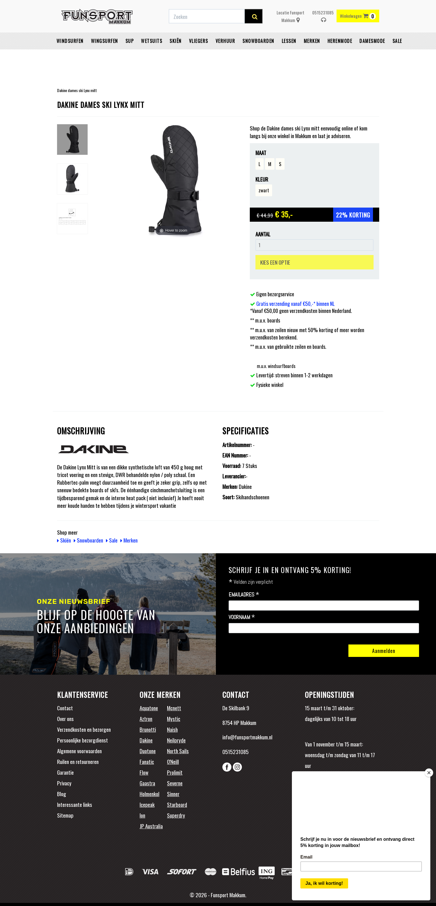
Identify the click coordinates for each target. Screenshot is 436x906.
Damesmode (372, 55)
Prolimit (175, 772)
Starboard (177, 804)
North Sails (178, 751)
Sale (397, 55)
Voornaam (242, 617)
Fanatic (147, 761)
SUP (129, 55)
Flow (144, 772)
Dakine (146, 740)
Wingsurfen (104, 55)
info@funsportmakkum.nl (247, 737)
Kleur (261, 179)
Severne (175, 783)
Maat (260, 152)
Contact (65, 708)
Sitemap (65, 815)
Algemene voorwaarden (79, 751)
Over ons (65, 718)
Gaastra (147, 783)
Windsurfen (70, 55)
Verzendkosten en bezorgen (84, 729)
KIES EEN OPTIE (275, 262)
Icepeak (147, 804)
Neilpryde (176, 740)
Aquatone (149, 708)
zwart (264, 190)
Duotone (148, 751)
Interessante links (74, 804)
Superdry (176, 815)
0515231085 (323, 30)
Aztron (146, 718)
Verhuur (225, 55)
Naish (172, 729)
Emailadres (244, 595)
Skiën (176, 55)
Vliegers (198, 55)
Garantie (65, 772)
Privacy (64, 783)
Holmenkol (149, 794)
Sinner (173, 794)
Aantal (262, 234)
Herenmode (339, 55)
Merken (312, 55)
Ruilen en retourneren (78, 761)
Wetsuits (151, 55)
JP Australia (151, 826)
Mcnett (174, 708)
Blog (61, 794)
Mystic (173, 718)
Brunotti (148, 729)
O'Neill (173, 761)
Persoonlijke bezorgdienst (82, 740)
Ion (142, 815)
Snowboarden (258, 55)
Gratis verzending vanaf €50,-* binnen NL (138, 6)
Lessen (289, 55)
